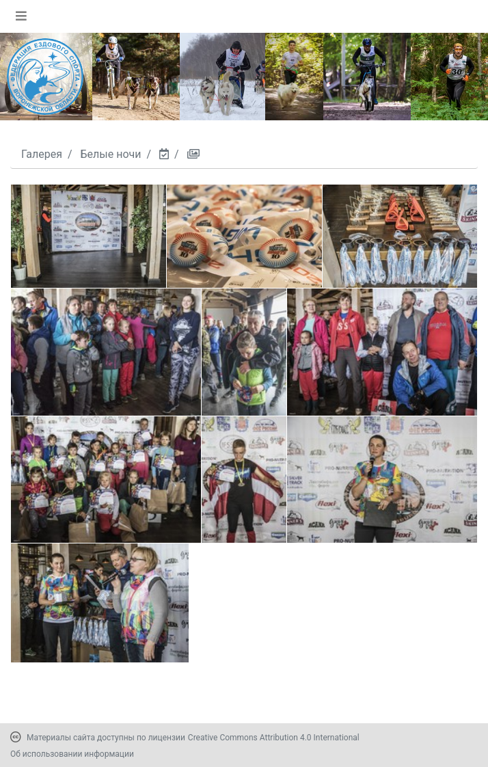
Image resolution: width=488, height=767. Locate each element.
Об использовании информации (72, 754)
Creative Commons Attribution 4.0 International (274, 737)
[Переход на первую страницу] (45, 76)
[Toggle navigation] (21, 15)
